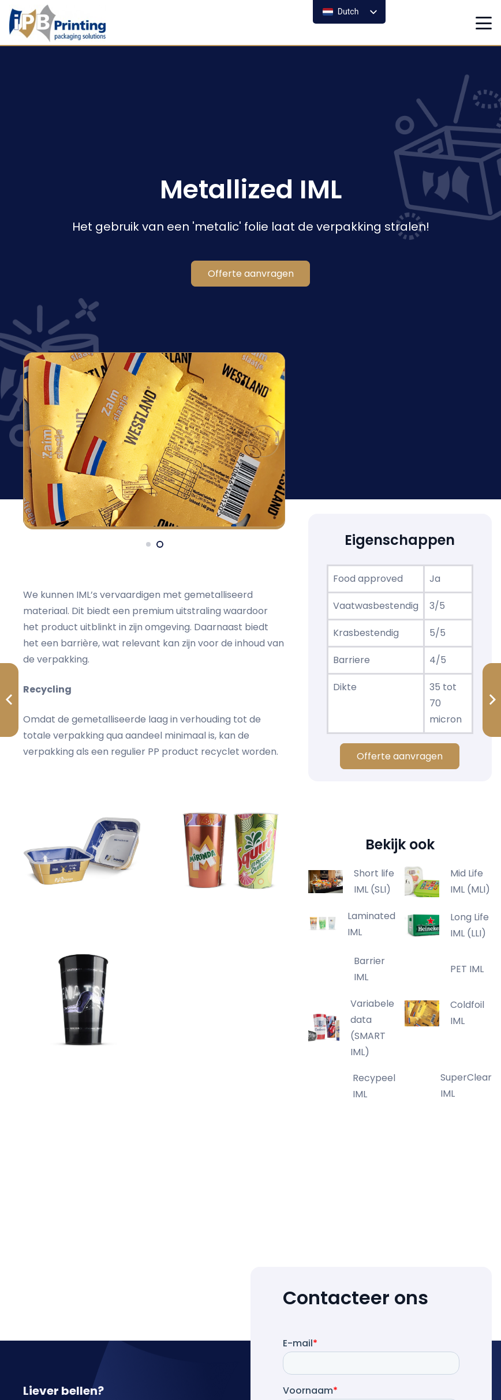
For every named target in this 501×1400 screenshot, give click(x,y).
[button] (483, 23)
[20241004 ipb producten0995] (81, 995)
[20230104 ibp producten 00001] (81, 850)
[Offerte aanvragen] (251, 274)
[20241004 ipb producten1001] (226, 850)
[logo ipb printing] (57, 23)
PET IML (467, 969)
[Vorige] (45, 441)
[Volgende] (263, 441)
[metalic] (155, 440)
